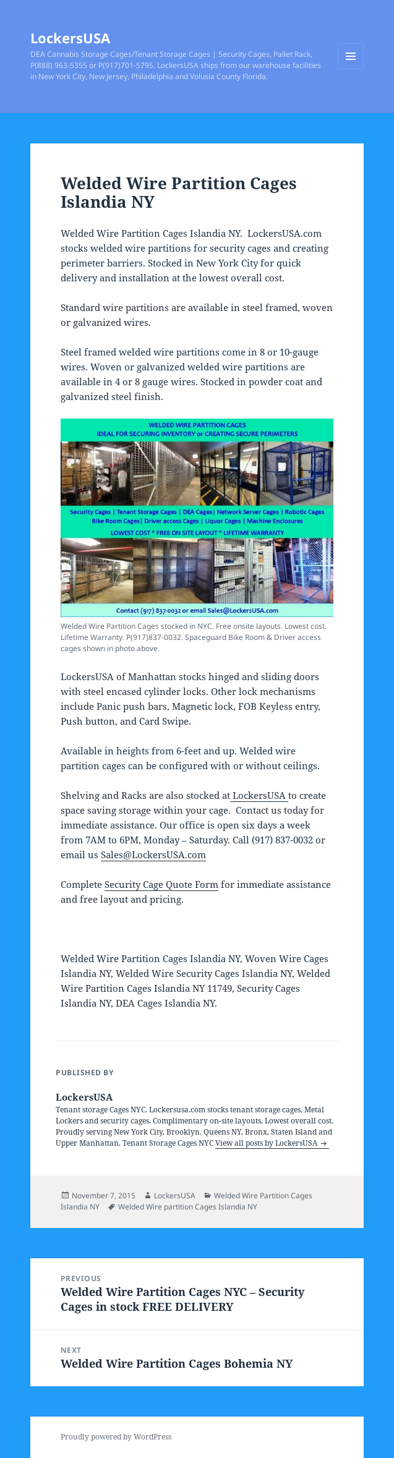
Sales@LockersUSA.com (153, 854)
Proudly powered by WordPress (116, 1436)
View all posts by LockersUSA (267, 1143)
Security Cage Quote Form (161, 884)
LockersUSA (70, 37)
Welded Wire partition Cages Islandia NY (187, 1206)
